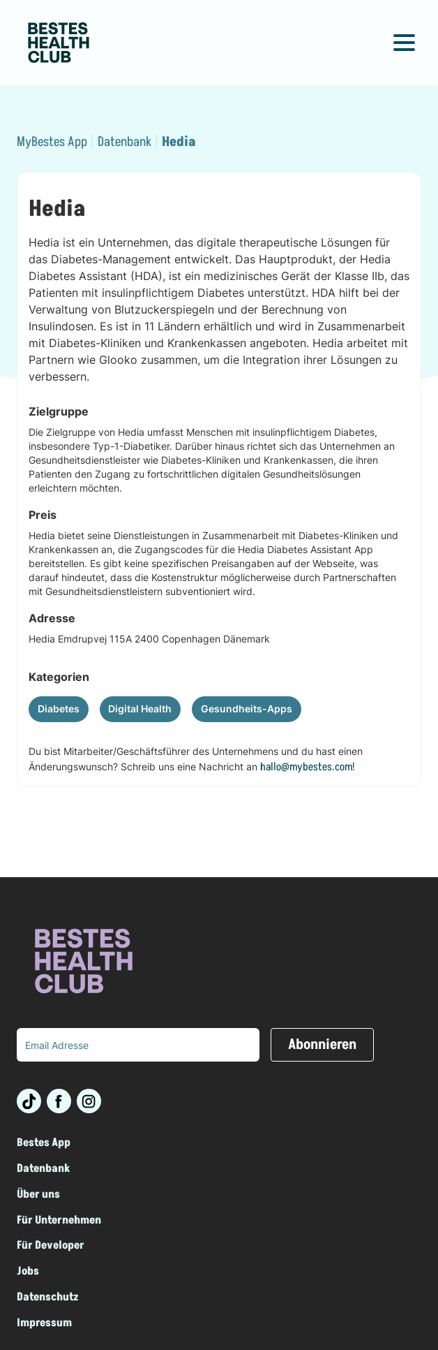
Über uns (38, 1194)
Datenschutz (48, 1297)
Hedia (178, 142)
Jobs (28, 1271)
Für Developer (50, 1245)
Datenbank (124, 142)
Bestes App (43, 1143)
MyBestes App (52, 142)
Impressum (44, 1323)
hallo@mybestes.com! (307, 767)
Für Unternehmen (59, 1220)
